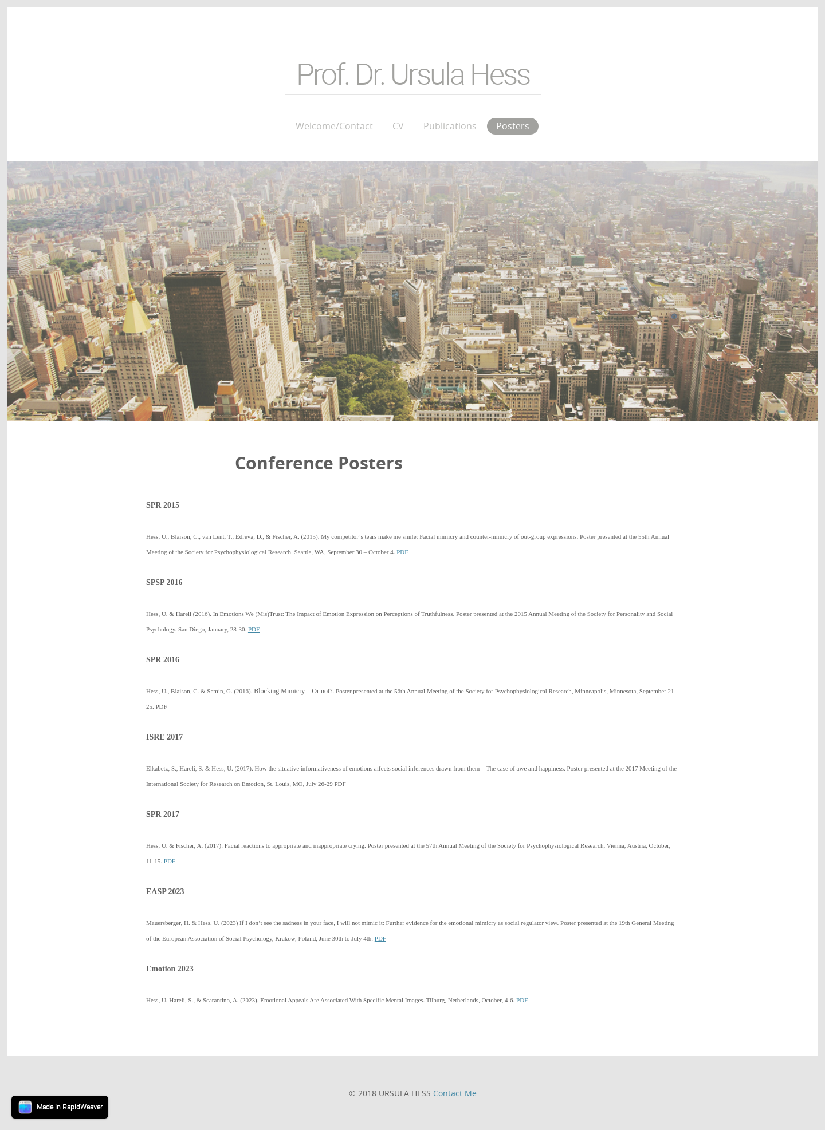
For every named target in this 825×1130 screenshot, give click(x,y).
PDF (402, 551)
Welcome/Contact (334, 126)
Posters (512, 126)
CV (398, 126)
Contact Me (455, 1093)
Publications (450, 126)
